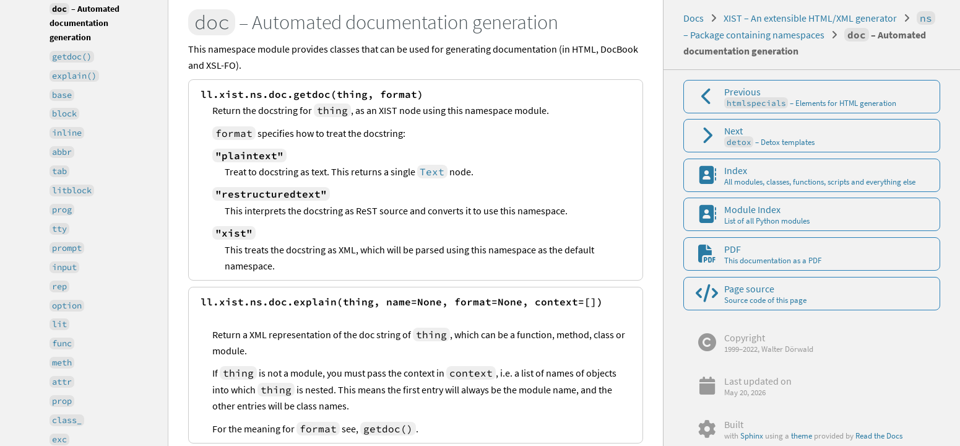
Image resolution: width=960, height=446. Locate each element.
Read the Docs (878, 435)
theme (801, 435)
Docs (693, 18)
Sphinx (751, 435)
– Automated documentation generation (84, 22)
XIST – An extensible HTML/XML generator (810, 18)
